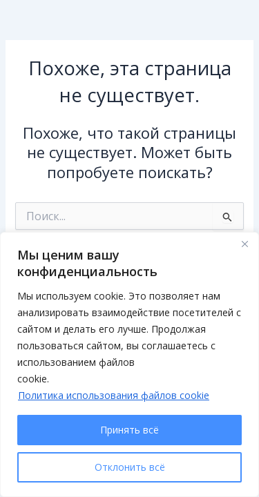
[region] (129, 364)
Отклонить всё (130, 467)
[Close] (244, 243)
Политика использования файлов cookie (113, 395)
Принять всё (129, 429)
